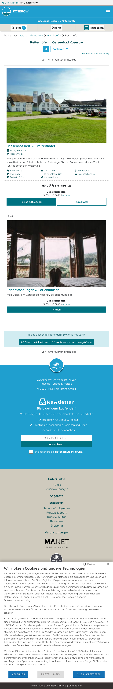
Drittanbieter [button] (75, 685)
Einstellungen (50, 674)
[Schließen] (108, 564)
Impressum (37, 685)
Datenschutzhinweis (56, 685)
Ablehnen (18, 674)
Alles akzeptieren (89, 674)
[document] (56, 618)
